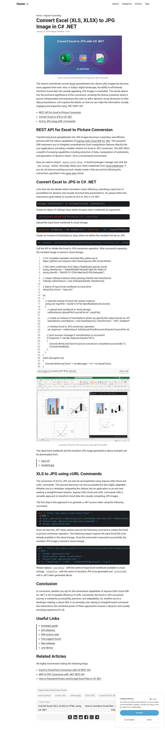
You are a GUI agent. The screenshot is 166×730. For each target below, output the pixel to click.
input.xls (45, 460)
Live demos (47, 647)
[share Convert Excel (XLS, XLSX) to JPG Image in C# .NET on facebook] (86, 717)
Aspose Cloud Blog (52, 15)
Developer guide (49, 625)
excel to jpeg (75, 695)
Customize (129, 720)
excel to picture (44, 695)
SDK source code (50, 634)
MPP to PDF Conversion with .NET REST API (61, 674)
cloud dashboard (114, 165)
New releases (48, 643)
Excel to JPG (60, 695)
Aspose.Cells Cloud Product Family (52, 690)
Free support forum (51, 638)
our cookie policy (135, 707)
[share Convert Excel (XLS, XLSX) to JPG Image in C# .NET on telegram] (97, 717)
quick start (71, 173)
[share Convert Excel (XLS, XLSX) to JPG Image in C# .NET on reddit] (81, 717)
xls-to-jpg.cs (44, 371)
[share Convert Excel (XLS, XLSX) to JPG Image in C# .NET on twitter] (70, 717)
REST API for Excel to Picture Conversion (60, 112)
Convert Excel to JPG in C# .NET (55, 116)
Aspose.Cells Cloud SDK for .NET (93, 141)
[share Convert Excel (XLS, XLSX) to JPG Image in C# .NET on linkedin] (75, 717)
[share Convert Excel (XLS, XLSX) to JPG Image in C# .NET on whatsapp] (92, 717)
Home (21, 4)
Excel (72, 83)
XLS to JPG (90, 695)
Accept (139, 713)
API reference (48, 630)
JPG (105, 83)
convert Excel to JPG (107, 695)
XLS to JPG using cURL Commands (57, 121)
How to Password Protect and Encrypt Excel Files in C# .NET (70, 678)
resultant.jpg (47, 465)
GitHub (72, 371)
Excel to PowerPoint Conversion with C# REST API (65, 670)
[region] (83, 312)
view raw (123, 371)
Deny (149, 720)
